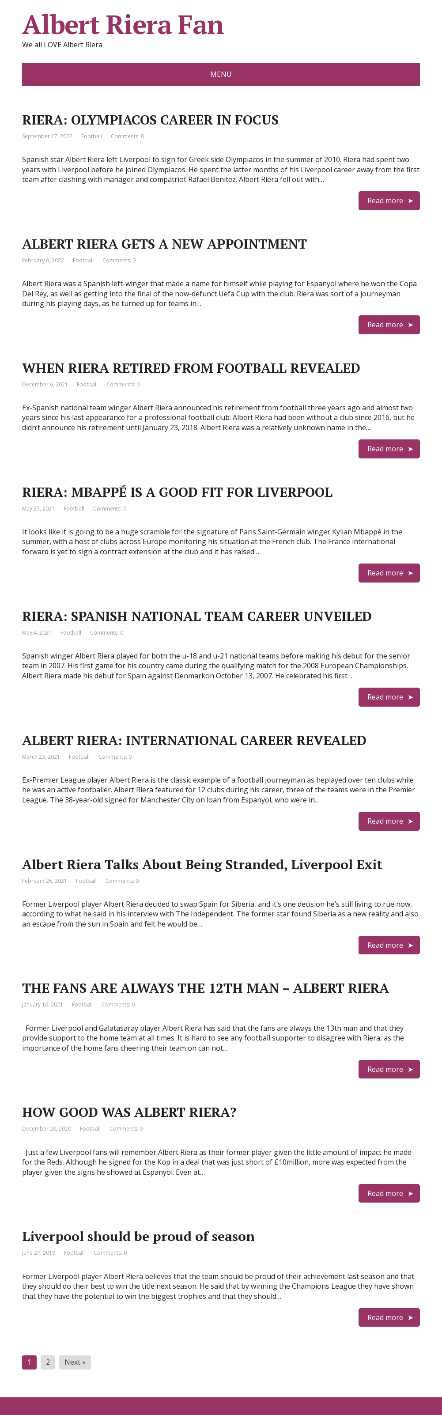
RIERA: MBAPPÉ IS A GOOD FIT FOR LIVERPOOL (177, 492)
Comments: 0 (127, 136)
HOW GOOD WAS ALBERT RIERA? (129, 1112)
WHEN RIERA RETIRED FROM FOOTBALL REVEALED (191, 368)
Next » (75, 1362)
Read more (385, 200)
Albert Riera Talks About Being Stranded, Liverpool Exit (202, 864)
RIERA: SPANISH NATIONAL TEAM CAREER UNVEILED (197, 616)
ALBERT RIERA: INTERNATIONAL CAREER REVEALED (194, 740)
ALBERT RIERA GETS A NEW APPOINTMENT (164, 244)
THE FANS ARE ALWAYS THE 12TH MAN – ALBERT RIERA (205, 988)
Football (91, 136)
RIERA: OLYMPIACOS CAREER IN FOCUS (150, 120)
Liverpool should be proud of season (138, 1236)
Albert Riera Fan (123, 24)
